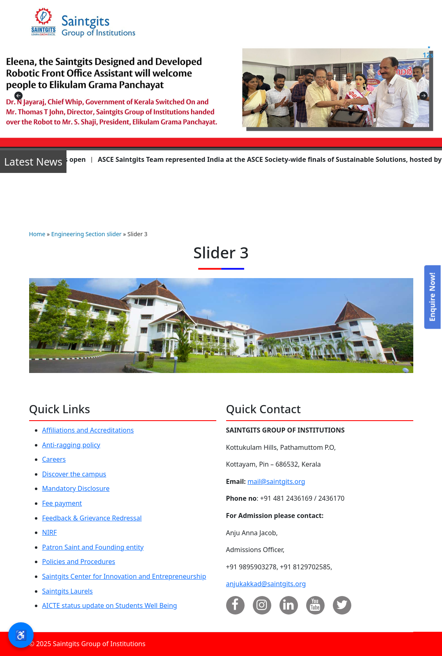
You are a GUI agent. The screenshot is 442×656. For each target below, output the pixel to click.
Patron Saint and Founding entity (93, 547)
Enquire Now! (432, 296)
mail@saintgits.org (276, 481)
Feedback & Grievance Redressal (92, 517)
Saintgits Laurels (67, 591)
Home (37, 234)
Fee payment (62, 503)
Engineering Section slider (86, 234)
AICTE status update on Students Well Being (109, 605)
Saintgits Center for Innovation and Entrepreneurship (124, 576)
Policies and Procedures (78, 561)
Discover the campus (74, 474)
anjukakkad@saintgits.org (266, 583)
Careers (54, 459)
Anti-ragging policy (71, 444)
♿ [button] (21, 635)
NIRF (49, 532)
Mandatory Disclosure (76, 488)
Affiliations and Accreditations (88, 430)
